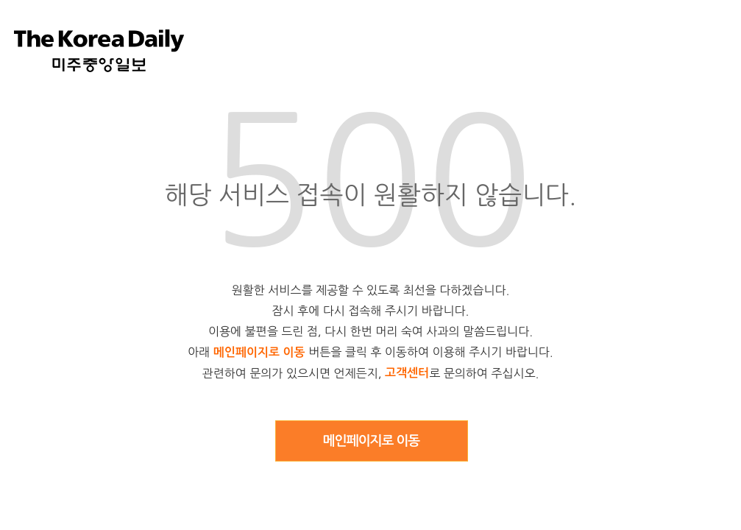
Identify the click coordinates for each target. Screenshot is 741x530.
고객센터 (407, 372)
